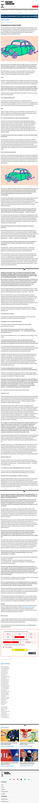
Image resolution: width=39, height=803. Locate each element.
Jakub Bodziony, (23, 746)
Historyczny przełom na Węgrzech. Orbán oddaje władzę (9, 743)
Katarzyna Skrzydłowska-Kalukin (7, 746)
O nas (2, 784)
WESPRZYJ (35, 6)
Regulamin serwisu (4, 799)
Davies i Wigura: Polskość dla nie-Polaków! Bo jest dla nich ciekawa (27, 763)
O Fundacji (3, 793)
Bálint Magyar (29, 746)
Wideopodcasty (19, 10)
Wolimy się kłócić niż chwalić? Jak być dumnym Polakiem (10, 763)
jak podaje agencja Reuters (28, 607)
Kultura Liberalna (7, 4)
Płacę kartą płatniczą (19, 649)
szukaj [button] (20, 12)
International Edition (4, 791)
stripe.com (32, 653)
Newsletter (3, 789)
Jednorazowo (28, 642)
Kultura (12, 10)
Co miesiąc (11, 642)
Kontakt (2, 787)
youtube (14, 779)
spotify (28, 779)
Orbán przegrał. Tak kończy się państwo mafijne (27, 743)
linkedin (25, 779)
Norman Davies (30, 765)
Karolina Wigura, (23, 765)
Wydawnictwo (32, 10)
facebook (10, 779)
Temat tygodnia (5, 10)
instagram (17, 779)
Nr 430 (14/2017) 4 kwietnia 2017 (7, 22)
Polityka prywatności (5, 801)
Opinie (26, 10)
